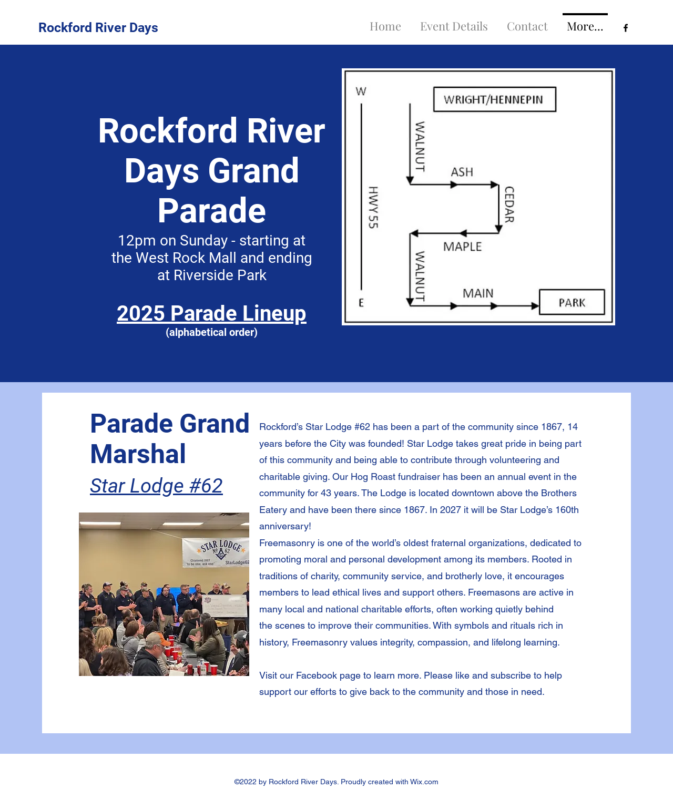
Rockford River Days (98, 27)
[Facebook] (625, 28)
